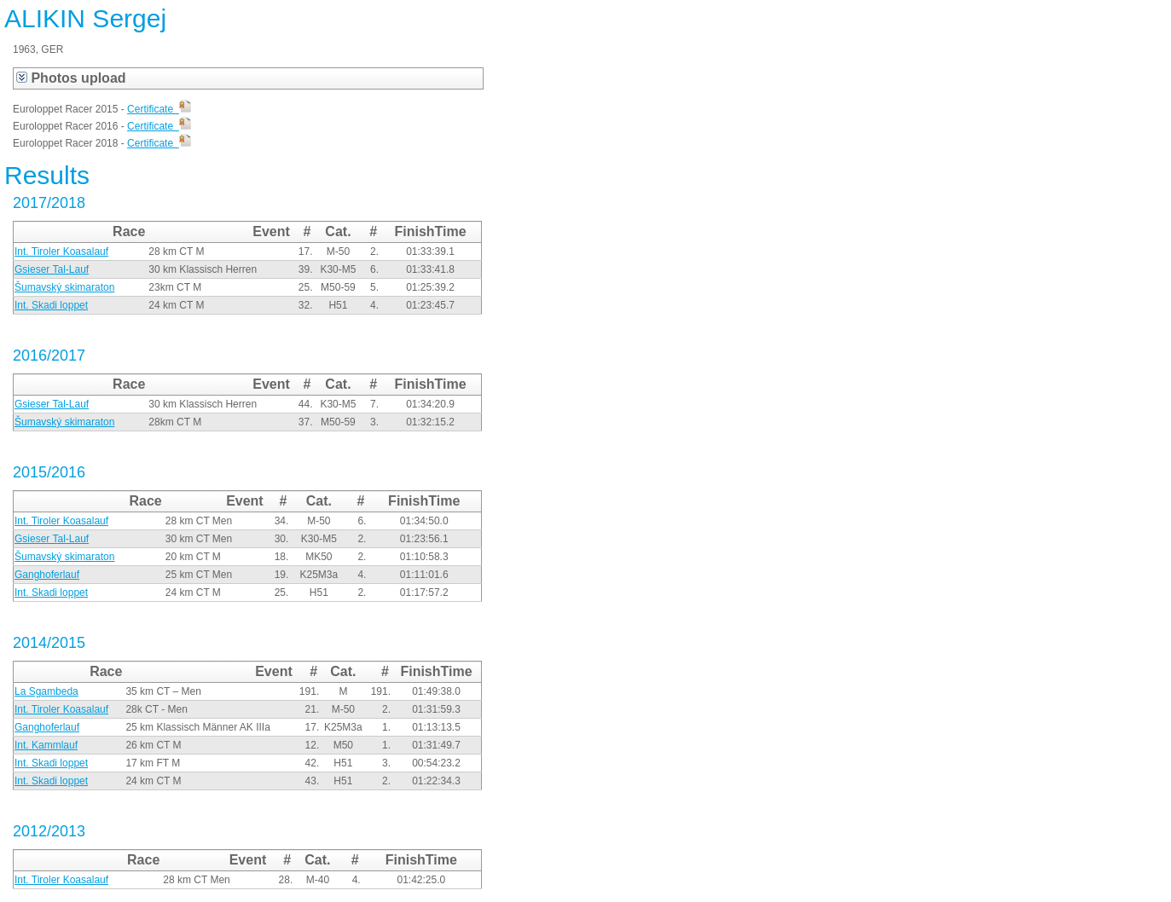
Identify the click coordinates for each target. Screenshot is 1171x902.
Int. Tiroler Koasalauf (61, 251)
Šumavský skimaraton (64, 287)
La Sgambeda (46, 691)
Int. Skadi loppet (51, 305)
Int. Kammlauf (46, 745)
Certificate (159, 109)
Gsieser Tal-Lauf (51, 269)
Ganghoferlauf (46, 575)
